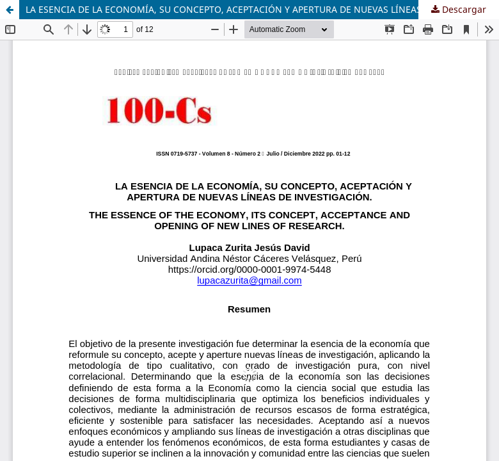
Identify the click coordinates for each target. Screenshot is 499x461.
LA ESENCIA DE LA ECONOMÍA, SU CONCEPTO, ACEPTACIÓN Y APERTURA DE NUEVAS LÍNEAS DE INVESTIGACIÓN (262, 9)
